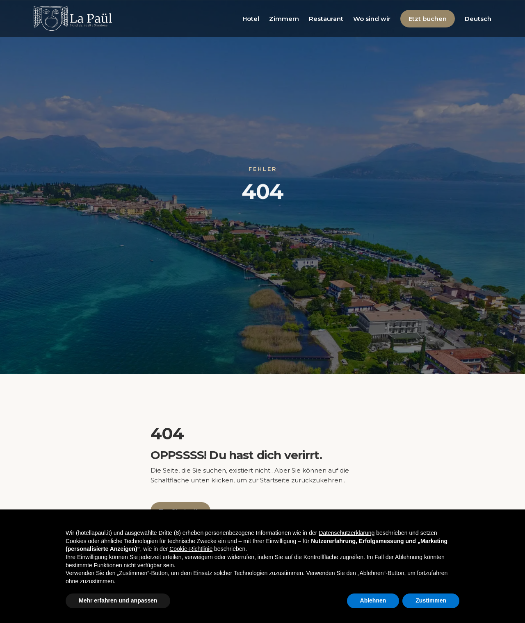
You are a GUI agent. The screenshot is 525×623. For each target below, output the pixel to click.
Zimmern (284, 19)
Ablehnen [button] (373, 600)
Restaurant (326, 19)
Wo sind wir (371, 19)
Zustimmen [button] (430, 600)
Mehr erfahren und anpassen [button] (118, 600)
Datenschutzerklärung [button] (346, 533)
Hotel (250, 19)
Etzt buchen (428, 19)
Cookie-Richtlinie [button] (190, 549)
